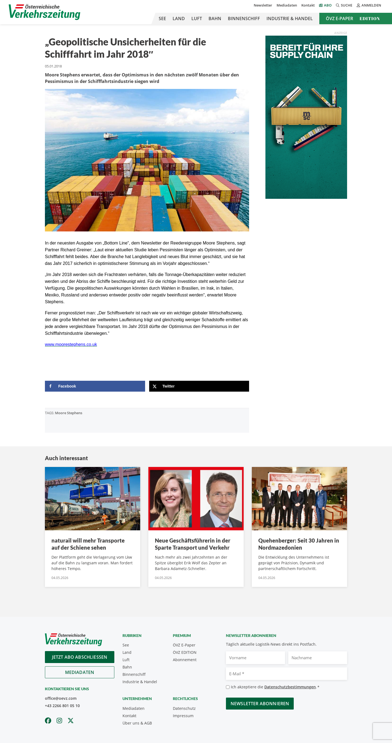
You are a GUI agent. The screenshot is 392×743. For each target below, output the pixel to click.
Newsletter (263, 5)
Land (179, 18)
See (162, 18)
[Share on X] (199, 386)
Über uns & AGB (137, 723)
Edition (370, 18)
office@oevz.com (60, 698)
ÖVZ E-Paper (339, 18)
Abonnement (185, 659)
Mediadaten (287, 5)
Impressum (183, 715)
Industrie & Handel (290, 18)
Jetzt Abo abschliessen (80, 657)
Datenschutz (184, 708)
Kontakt (308, 5)
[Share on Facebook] (95, 386)
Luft (196, 18)
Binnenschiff (244, 18)
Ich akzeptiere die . (275, 687)
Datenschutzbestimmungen (290, 686)
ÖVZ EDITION (185, 652)
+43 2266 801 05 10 (62, 705)
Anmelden (369, 5)
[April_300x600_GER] (306, 117)
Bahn (215, 18)
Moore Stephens (68, 412)
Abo (328, 5)
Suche (344, 5)
